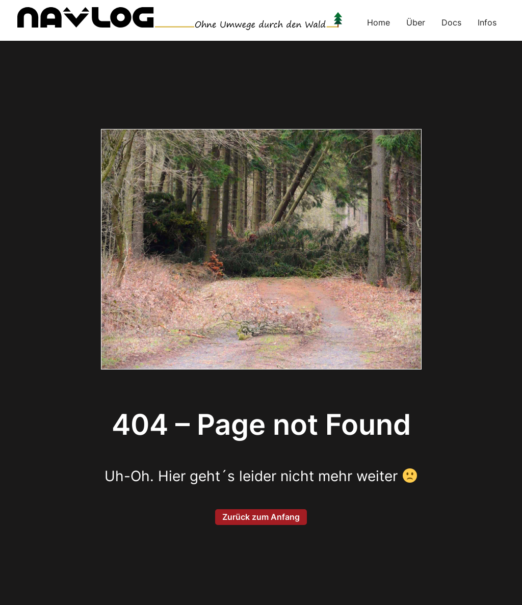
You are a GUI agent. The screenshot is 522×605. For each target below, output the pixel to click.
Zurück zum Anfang (261, 517)
